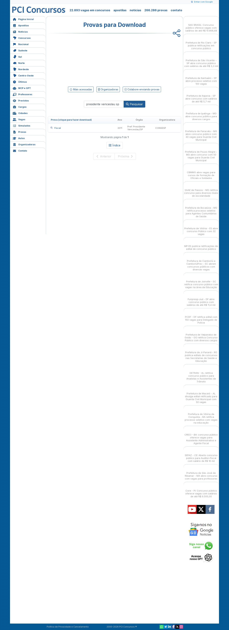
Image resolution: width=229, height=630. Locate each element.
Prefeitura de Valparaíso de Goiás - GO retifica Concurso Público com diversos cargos (201, 334)
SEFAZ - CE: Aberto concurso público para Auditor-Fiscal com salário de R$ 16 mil (201, 454)
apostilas (119, 10)
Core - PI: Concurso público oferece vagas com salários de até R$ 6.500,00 (201, 490)
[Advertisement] (85, 59)
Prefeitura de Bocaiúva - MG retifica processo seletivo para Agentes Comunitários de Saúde (201, 209)
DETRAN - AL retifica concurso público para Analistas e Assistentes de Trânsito (201, 374)
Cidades (20, 113)
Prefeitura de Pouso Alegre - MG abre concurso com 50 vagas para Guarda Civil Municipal (201, 153)
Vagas (19, 119)
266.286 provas (155, 10)
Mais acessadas (81, 89)
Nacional (21, 44)
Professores (22, 94)
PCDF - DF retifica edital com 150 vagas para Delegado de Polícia (201, 316)
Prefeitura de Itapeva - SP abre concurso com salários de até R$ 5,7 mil (201, 95)
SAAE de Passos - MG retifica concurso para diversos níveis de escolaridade (201, 189)
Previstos (21, 100)
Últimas (20, 81)
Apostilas (21, 25)
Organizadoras (24, 144)
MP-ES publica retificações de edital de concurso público (201, 244)
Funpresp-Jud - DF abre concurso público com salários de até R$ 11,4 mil (201, 298)
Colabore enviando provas (141, 89)
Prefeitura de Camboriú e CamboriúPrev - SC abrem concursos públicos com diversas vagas (201, 262)
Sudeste (20, 50)
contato (176, 10)
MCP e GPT (22, 87)
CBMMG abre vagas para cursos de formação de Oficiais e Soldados (201, 172)
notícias (135, 10)
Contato (20, 150)
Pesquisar (134, 104)
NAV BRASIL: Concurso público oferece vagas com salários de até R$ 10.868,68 (201, 24)
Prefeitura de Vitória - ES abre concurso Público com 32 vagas (201, 228)
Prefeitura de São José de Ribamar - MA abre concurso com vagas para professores (201, 472)
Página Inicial (23, 19)
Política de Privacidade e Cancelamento (68, 626)
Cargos (19, 106)
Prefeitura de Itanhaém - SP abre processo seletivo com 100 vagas (201, 77)
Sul (17, 56)
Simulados (21, 125)
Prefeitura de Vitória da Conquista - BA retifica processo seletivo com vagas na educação (201, 415)
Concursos (22, 37)
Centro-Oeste (23, 75)
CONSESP (160, 128)
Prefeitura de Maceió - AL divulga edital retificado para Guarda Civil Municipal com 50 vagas (201, 394)
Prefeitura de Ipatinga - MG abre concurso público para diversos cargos (201, 113)
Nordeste (21, 69)
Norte (19, 62)
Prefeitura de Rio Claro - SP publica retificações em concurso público (201, 42)
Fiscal (55, 128)
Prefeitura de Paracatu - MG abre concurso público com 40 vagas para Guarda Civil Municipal (201, 132)
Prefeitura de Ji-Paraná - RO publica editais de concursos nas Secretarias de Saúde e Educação (201, 353)
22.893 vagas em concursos (90, 10)
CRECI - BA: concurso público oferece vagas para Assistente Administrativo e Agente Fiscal (201, 436)
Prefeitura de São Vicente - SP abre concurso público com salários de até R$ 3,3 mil (201, 60)
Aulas (19, 138)
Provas (19, 131)
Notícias (20, 31)
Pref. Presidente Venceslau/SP (136, 128)
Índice (114, 145)
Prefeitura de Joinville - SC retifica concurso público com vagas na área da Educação (201, 281)
